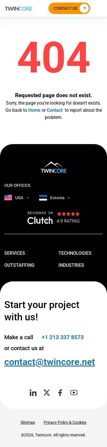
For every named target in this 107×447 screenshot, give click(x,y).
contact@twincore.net (49, 361)
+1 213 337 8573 (63, 337)
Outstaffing (24, 265)
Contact (54, 110)
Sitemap (28, 422)
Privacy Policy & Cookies (65, 422)
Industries (75, 265)
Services (19, 253)
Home (34, 110)
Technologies (79, 253)
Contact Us (71, 8)
